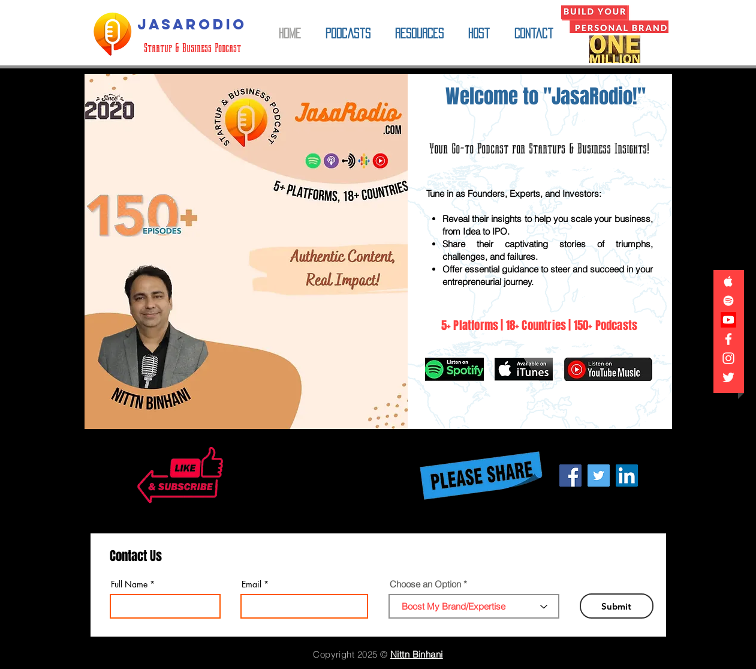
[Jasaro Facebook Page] (728, 339)
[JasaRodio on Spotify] (728, 300)
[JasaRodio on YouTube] (728, 320)
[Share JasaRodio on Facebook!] (570, 475)
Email (251, 584)
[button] (348, 33)
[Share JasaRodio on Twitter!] (599, 475)
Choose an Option (425, 584)
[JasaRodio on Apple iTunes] (728, 281)
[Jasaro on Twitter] (728, 377)
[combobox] (473, 606)
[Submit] (616, 606)
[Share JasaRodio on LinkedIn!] (627, 475)
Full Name (129, 584)
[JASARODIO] (192, 24)
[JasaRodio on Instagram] (728, 358)
